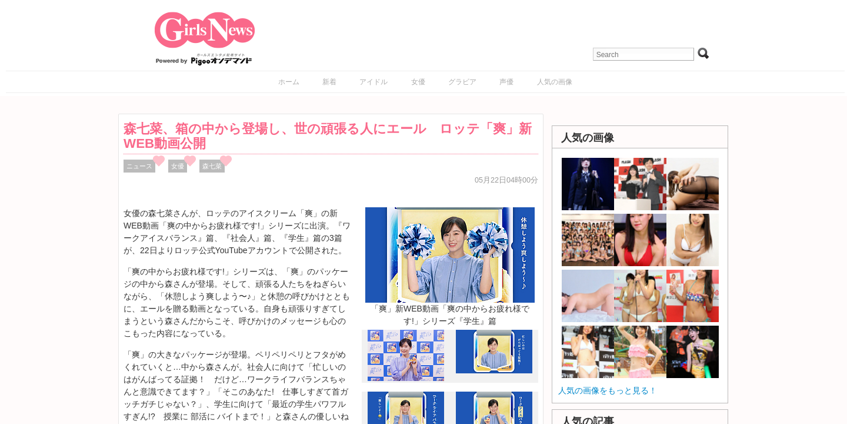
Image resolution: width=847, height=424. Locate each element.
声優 (506, 82)
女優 (418, 82)
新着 (329, 82)
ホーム (288, 82)
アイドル (373, 82)
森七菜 (212, 166)
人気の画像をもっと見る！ (607, 390)
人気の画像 (554, 82)
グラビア (462, 82)
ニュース (139, 166)
